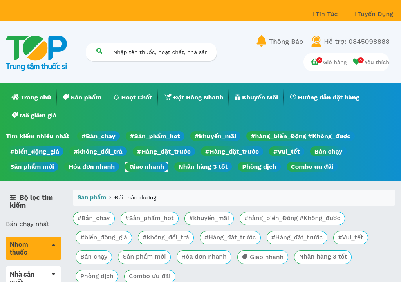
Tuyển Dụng (373, 14)
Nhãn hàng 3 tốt (203, 166)
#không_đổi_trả (98, 151)
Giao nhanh (146, 166)
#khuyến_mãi (215, 136)
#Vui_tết (286, 151)
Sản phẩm (92, 197)
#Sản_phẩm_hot (155, 136)
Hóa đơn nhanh (92, 166)
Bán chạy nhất (27, 224)
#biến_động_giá (34, 151)
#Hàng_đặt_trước (164, 151)
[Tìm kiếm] (99, 50)
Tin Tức (326, 14)
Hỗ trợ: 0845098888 (357, 41)
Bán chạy (328, 151)
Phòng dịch (259, 166)
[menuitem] (31, 98)
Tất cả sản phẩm (31, 271)
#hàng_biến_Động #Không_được (300, 136)
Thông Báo (286, 41)
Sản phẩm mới (32, 166)
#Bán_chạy (98, 136)
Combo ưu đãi (312, 166)
